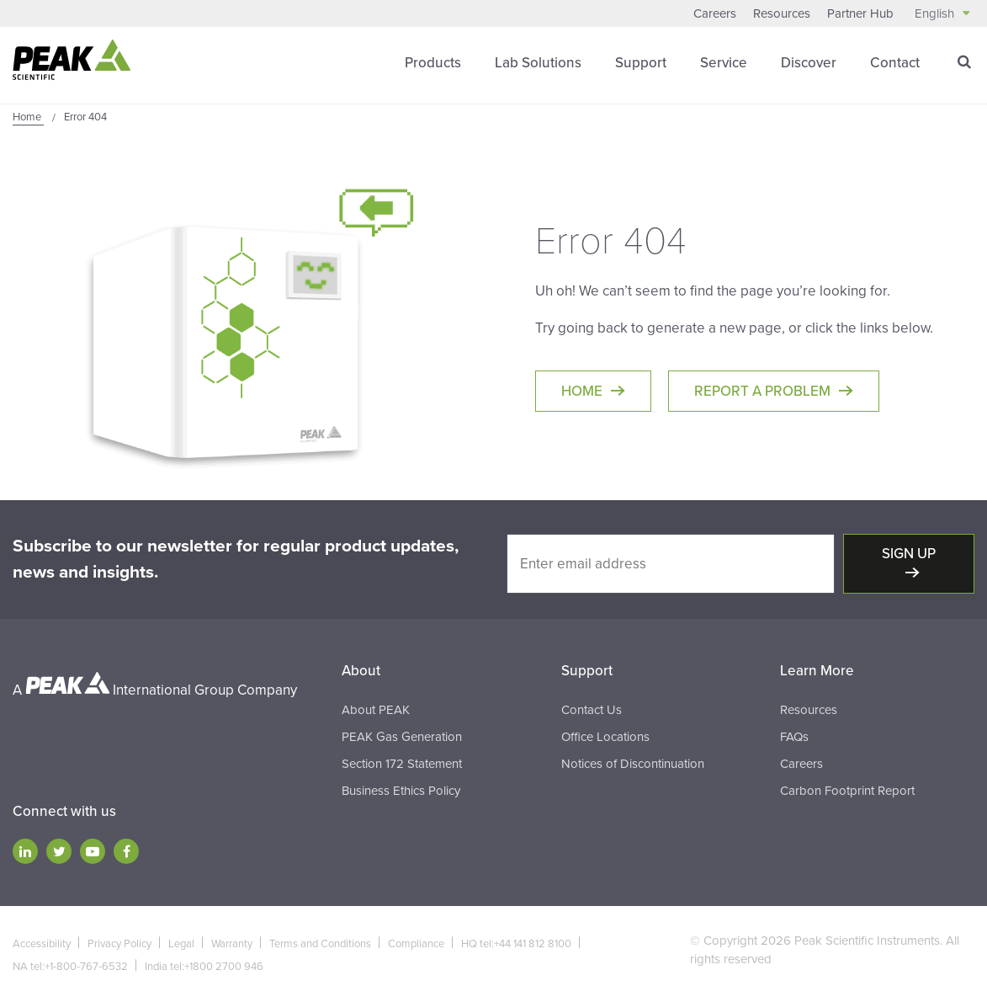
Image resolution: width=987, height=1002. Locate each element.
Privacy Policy (119, 944)
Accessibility (42, 944)
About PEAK (376, 709)
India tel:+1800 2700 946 (204, 966)
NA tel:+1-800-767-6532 (70, 966)
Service (723, 63)
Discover (808, 63)
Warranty (231, 944)
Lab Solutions (538, 63)
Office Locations (605, 736)
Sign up (909, 553)
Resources (781, 13)
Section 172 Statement (402, 763)
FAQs (794, 736)
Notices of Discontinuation (632, 763)
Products (433, 63)
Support (640, 63)
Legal (181, 944)
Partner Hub (860, 13)
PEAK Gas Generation (402, 736)
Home (581, 391)
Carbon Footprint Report (847, 790)
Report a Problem (762, 391)
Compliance (416, 944)
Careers (714, 13)
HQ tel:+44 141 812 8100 (516, 944)
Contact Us (591, 709)
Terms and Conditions (320, 944)
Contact (895, 63)
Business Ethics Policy (401, 790)
